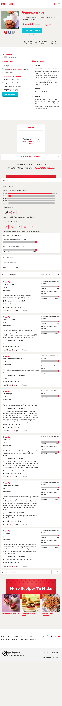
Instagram (47, 636)
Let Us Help (15, 636)
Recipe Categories (27, 636)
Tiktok (51, 636)
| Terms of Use (20, 655)
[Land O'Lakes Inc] (14, 652)
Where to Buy (5, 636)
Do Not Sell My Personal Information (49, 653)
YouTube (59, 636)
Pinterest (55, 636)
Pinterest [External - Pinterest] (5, 32)
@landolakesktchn (44, 168)
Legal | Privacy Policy (12, 655)
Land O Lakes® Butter (14, 69)
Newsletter (5, 639)
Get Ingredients (31, 30)
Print (48, 25)
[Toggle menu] (59, 4)
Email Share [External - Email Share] (13, 32)
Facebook (43, 636)
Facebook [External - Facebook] (9, 32)
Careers (33, 639)
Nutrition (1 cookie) (40, 157)
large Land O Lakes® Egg (12, 76)
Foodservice (24, 639)
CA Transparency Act (50, 657)
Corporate (14, 639)
